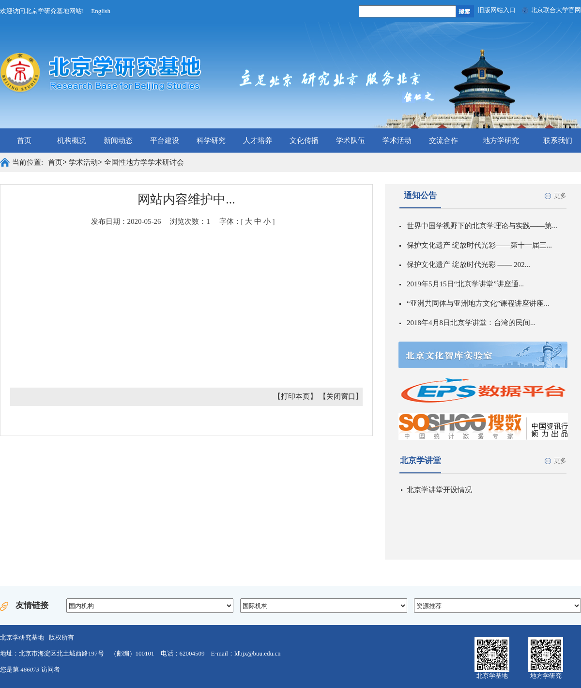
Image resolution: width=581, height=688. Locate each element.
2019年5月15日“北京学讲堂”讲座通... (465, 284)
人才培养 (257, 140)
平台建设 (164, 140)
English (100, 11)
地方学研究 (501, 140)
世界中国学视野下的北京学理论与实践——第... (482, 226)
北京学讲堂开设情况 (439, 490)
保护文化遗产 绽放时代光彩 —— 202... (468, 264)
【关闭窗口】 (341, 396)
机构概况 (71, 140)
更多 (560, 195)
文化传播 (304, 140)
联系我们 (557, 140)
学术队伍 (350, 140)
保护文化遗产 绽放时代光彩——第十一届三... (479, 245)
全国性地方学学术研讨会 (144, 162)
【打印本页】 (295, 396)
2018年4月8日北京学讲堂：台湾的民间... (471, 323)
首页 (24, 140)
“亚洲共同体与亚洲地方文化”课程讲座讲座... (478, 303)
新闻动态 (118, 140)
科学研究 (211, 140)
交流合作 (443, 140)
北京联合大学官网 (556, 10)
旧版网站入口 (497, 10)
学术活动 (397, 140)
